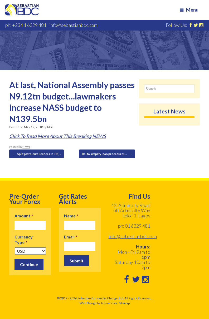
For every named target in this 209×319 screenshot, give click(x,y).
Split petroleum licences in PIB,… (36, 154)
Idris (50, 127)
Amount (23, 215)
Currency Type (23, 239)
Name (71, 215)
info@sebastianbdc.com (73, 25)
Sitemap (124, 303)
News (26, 146)
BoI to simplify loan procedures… (107, 154)
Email (70, 236)
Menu (189, 10)
